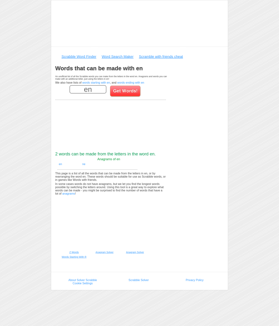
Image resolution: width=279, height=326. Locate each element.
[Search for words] (125, 91)
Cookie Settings (83, 283)
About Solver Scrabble (82, 280)
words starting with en (96, 82)
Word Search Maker (117, 57)
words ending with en (130, 82)
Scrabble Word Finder (79, 57)
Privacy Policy (195, 280)
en (60, 164)
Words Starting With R (74, 256)
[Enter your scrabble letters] (88, 89)
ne (83, 164)
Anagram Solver (105, 252)
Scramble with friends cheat (161, 57)
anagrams (68, 193)
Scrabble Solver (139, 280)
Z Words (74, 252)
